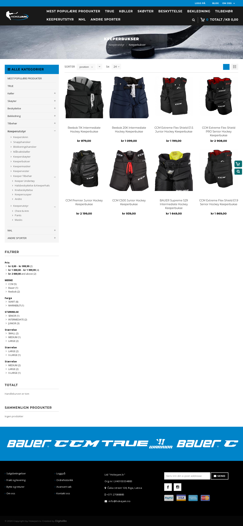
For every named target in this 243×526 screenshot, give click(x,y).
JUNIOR (13, 323)
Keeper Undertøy (24, 181)
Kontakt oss (63, 493)
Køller (11, 93)
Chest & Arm (21, 211)
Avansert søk (64, 486)
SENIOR (13, 315)
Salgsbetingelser (16, 473)
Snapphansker (22, 142)
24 (116, 67)
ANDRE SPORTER (17, 238)
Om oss (10, 493)
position (84, 67)
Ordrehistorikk (64, 480)
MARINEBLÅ (16, 305)
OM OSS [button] (228, 3)
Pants (17, 215)
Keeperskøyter (22, 156)
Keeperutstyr (116, 45)
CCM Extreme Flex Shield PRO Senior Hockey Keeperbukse (218, 131)
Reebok (14, 291)
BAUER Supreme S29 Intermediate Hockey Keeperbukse (174, 204)
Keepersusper (23, 194)
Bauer (13, 287)
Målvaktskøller (21, 151)
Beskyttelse (14, 108)
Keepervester (21, 171)
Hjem (101, 45)
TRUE (10, 86)
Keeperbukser (21, 161)
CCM (12, 284)
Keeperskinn (20, 137)
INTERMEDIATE (17, 319)
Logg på (60, 473)
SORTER (70, 66)
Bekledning (14, 116)
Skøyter (12, 101)
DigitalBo (61, 520)
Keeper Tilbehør (22, 176)
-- (20, 266)
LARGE (13, 341)
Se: (108, 66)
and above (22, 273)
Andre (18, 199)
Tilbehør (12, 123)
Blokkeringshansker (24, 146)
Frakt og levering (15, 480)
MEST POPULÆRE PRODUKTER (25, 78)
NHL (10, 230)
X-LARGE (14, 355)
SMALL (13, 333)
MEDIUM (14, 337)
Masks (18, 220)
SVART (13, 301)
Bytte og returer (15, 486)
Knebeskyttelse (23, 190)
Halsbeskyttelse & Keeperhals (32, 185)
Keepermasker (22, 166)
